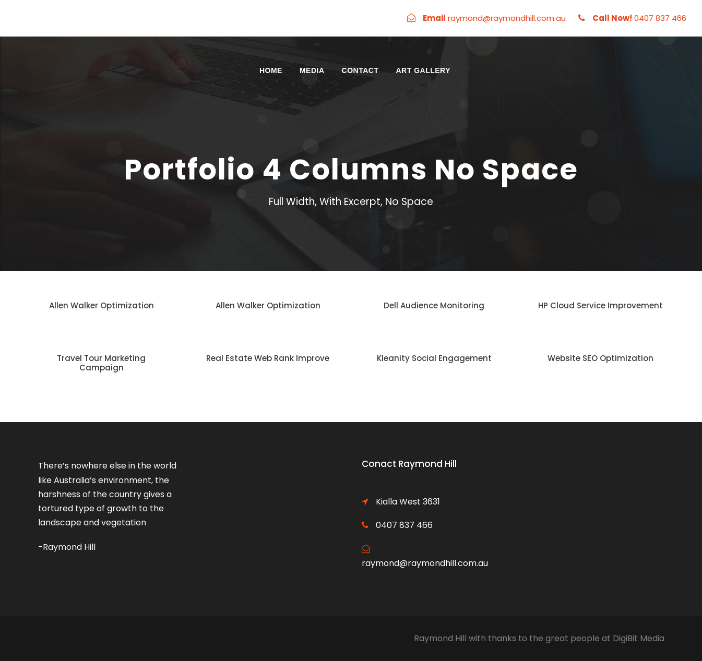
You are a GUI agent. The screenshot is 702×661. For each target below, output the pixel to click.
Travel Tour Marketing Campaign (101, 363)
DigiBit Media (638, 638)
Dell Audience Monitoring (434, 305)
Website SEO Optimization (600, 358)
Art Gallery (423, 70)
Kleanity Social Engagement (434, 358)
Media (312, 70)
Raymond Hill (440, 638)
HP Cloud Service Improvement (600, 305)
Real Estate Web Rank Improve (267, 358)
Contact (360, 70)
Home (270, 70)
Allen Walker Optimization (101, 305)
